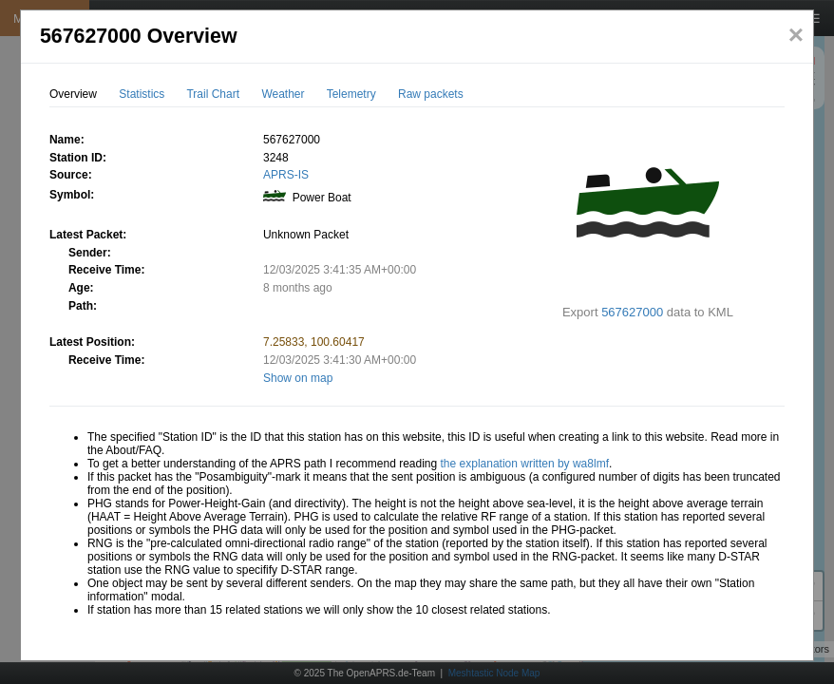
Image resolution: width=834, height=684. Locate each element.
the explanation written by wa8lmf (525, 463)
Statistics (141, 94)
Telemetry (351, 94)
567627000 (632, 312)
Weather (282, 94)
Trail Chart (212, 94)
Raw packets (431, 94)
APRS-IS (286, 174)
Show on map (297, 378)
